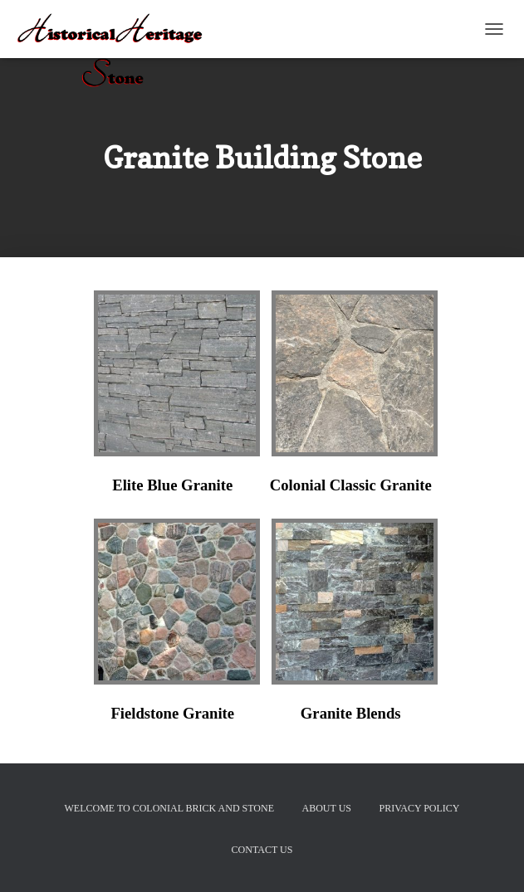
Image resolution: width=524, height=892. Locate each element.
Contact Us (262, 849)
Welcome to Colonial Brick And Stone (169, 808)
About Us (326, 808)
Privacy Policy (420, 808)
